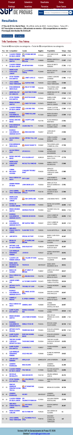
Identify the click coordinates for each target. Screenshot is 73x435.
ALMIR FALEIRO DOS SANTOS (14, 311)
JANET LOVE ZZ (30, 78)
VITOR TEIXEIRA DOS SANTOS (14, 78)
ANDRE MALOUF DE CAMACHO (14, 93)
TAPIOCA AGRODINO (28, 205)
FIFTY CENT (25, 178)
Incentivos (28, 6)
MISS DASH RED (30, 132)
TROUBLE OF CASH (28, 286)
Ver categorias (19, 36)
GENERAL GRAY (27, 305)
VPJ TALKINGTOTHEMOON (29, 399)
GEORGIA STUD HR (28, 210)
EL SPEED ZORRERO (28, 299)
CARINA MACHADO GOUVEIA (12, 171)
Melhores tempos (7, 36)
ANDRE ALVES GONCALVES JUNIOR (13, 71)
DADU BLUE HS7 (27, 247)
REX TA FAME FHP (27, 412)
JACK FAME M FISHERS (29, 317)
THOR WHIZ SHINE (28, 341)
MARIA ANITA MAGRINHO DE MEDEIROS (13, 265)
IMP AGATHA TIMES (28, 223)
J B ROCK (25, 253)
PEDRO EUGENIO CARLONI (14, 412)
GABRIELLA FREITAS (12, 299)
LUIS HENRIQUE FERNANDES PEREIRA (14, 253)
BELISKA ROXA (29, 276)
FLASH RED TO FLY (28, 230)
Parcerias (44, 6)
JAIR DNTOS (13, 236)
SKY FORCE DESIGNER (27, 405)
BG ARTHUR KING (27, 65)
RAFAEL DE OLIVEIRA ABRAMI (14, 205)
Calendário (28, 2)
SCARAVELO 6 (26, 347)
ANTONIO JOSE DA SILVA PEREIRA (14, 246)
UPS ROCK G (26, 151)
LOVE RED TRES (30, 108)
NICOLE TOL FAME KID (29, 163)
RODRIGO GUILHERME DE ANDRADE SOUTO (15, 114)
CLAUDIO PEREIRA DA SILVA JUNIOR (15, 55)
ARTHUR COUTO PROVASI (14, 286)
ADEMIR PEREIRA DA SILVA (14, 185)
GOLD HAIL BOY (27, 353)
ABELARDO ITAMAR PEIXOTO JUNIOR (14, 230)
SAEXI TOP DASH (30, 103)
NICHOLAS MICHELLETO (13, 375)
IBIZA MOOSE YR (27, 375)
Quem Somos (61, 6)
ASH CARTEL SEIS (30, 199)
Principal (11, 2)
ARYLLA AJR (26, 360)
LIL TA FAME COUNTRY (29, 281)
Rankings (11, 6)
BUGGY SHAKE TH (30, 145)
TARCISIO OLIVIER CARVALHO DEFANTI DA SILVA (15, 341)
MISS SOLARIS (26, 365)
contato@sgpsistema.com (40, 433)
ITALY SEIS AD (26, 370)
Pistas (61, 2)
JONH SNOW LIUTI (28, 185)
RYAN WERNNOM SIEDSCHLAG (14, 88)
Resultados (45, 2)
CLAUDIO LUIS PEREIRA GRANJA (14, 259)
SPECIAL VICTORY (27, 236)
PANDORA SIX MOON (28, 216)
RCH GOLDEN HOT (28, 157)
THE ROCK (25, 265)
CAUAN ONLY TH (27, 126)
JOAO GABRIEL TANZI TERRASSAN (15, 83)
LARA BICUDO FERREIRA (13, 360)
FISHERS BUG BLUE (28, 330)
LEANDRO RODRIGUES (13, 365)
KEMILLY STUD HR (27, 324)
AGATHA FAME (29, 83)
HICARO (24, 394)
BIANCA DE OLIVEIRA (12, 271)
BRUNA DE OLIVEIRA (12, 241)
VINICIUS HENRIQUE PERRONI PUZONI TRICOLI (15, 387)
